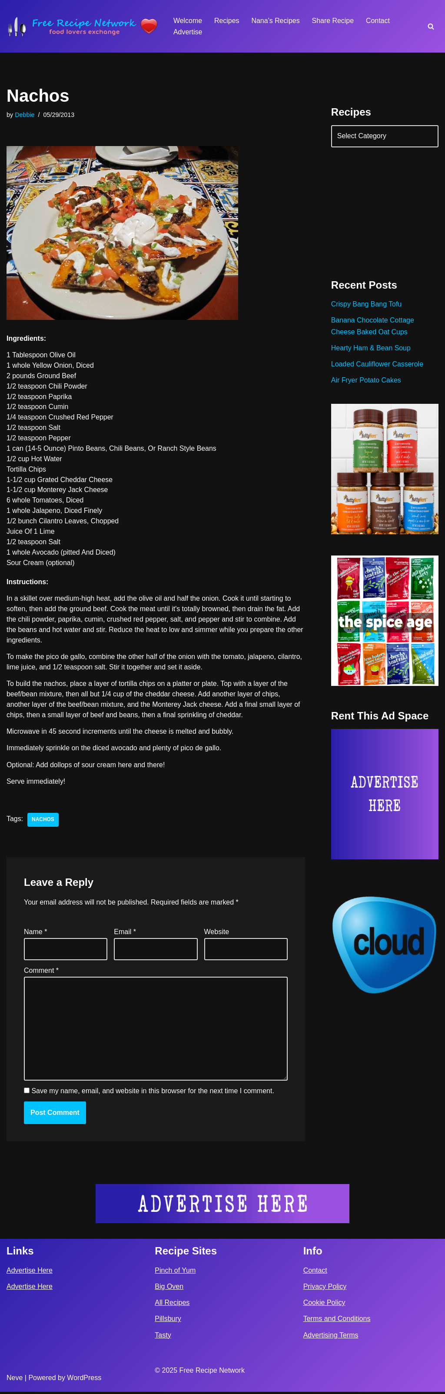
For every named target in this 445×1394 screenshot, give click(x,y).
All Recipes (172, 1305)
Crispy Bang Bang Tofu (366, 305)
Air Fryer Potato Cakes (366, 381)
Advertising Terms (331, 1337)
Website (216, 934)
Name (35, 934)
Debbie (25, 114)
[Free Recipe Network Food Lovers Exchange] (83, 26)
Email (125, 934)
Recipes (226, 20)
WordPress (84, 1380)
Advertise (188, 32)
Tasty (163, 1337)
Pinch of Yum (175, 1272)
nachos (43, 822)
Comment (41, 972)
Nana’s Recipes (276, 20)
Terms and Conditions (337, 1321)
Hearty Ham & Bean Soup (371, 349)
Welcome (187, 20)
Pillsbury (168, 1321)
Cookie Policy (324, 1305)
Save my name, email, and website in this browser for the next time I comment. (152, 1093)
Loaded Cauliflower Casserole (377, 365)
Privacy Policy (325, 1289)
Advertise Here (30, 1272)
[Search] (431, 26)
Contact (379, 20)
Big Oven (169, 1289)
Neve (15, 1380)
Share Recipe (333, 20)
